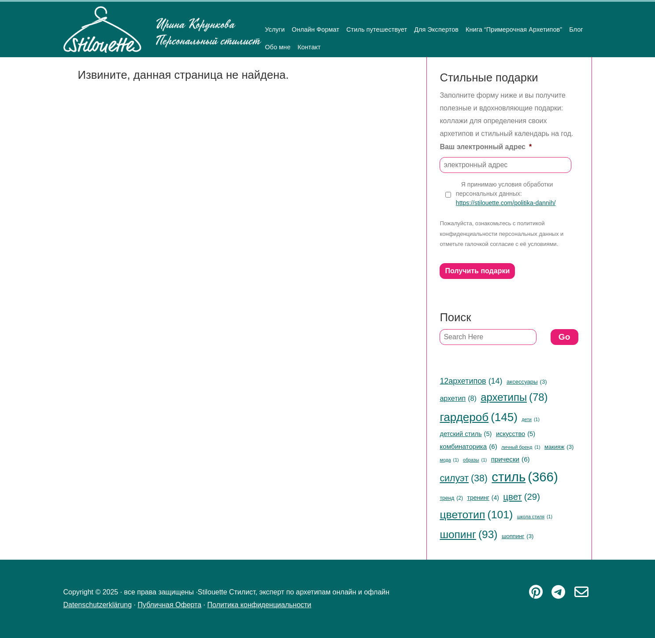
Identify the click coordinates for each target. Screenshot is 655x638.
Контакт (309, 47)
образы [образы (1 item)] (475, 460)
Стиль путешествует (376, 29)
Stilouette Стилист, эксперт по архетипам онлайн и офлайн (162, 29)
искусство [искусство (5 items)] (515, 434)
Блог (576, 29)
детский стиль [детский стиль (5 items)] (466, 434)
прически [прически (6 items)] (510, 459)
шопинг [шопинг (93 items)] (468, 534)
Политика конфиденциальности (259, 605)
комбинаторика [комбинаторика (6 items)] (468, 446)
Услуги (275, 29)
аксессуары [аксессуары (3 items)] (527, 382)
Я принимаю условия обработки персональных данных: (505, 194)
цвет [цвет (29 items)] (521, 497)
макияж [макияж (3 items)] (559, 447)
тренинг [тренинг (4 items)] (483, 497)
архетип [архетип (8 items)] (458, 398)
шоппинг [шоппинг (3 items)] (517, 536)
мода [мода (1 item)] (449, 460)
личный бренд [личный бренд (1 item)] (520, 447)
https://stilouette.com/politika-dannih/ (505, 202)
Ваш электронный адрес (486, 146)
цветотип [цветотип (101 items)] (476, 515)
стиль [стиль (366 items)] (525, 477)
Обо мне (278, 47)
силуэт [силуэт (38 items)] (464, 478)
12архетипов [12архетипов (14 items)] (471, 381)
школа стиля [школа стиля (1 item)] (534, 517)
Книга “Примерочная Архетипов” (514, 29)
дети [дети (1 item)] (531, 419)
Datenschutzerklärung (97, 605)
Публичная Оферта (169, 605)
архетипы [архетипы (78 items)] (514, 397)
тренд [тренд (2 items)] (451, 498)
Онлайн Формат (315, 29)
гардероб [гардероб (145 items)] (478, 417)
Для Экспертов (436, 29)
